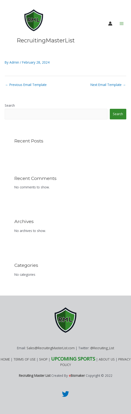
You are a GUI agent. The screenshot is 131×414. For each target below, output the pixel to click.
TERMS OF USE (24, 359)
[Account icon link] (110, 23)
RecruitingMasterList (46, 40)
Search (10, 105)
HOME (5, 359)
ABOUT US (107, 359)
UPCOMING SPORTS (73, 359)
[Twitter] (65, 394)
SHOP (43, 359)
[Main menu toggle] (121, 23)
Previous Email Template (26, 84)
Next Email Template (108, 84)
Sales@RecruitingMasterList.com (51, 348)
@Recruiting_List (102, 348)
